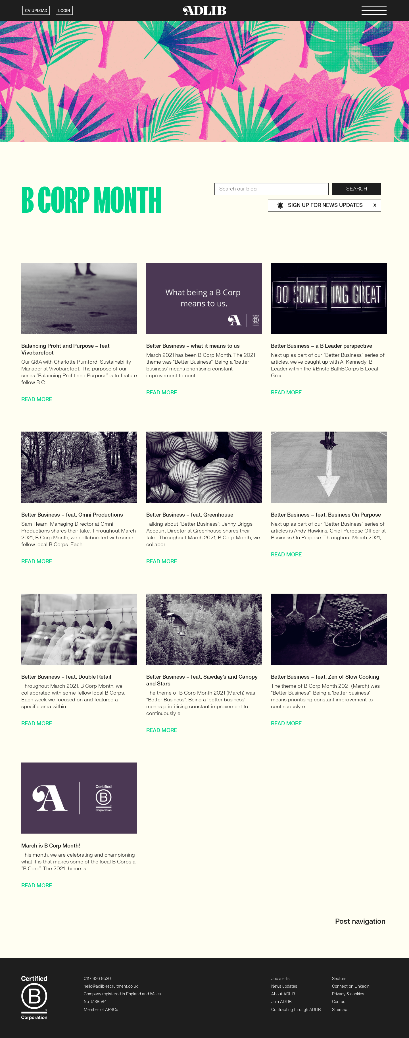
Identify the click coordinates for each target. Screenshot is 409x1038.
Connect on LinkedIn (351, 986)
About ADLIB (283, 994)
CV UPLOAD (36, 11)
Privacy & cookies (348, 994)
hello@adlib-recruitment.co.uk (111, 986)
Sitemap (339, 1009)
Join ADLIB (281, 1001)
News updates (284, 986)
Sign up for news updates (326, 205)
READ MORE (36, 399)
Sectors (339, 978)
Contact (339, 1001)
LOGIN (64, 11)
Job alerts (280, 978)
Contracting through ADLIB (296, 1009)
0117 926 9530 (97, 978)
